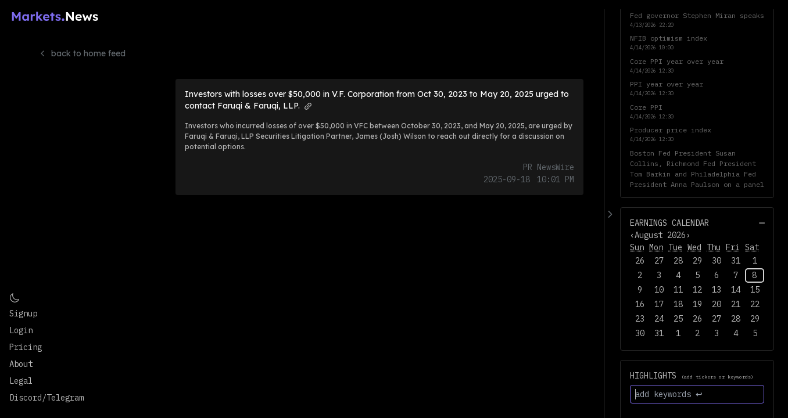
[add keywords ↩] (697, 394)
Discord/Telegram (46, 397)
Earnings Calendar (669, 223)
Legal (21, 381)
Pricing (25, 347)
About (21, 364)
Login (21, 330)
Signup (23, 313)
